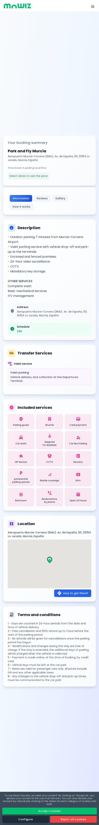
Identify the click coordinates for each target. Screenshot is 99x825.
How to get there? (72, 593)
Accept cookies (49, 811)
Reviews (42, 198)
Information (21, 198)
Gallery (60, 198)
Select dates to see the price (28, 176)
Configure (25, 819)
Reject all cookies (73, 819)
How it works (21, 207)
